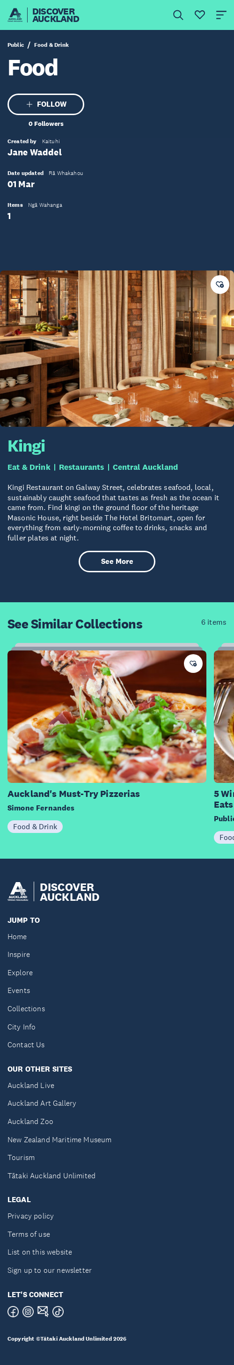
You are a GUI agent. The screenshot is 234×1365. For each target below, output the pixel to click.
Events (18, 990)
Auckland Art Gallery (41, 1103)
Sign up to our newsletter (49, 1270)
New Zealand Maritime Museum (59, 1140)
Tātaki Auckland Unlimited (51, 1176)
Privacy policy (30, 1216)
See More (117, 561)
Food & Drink (51, 45)
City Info (21, 1027)
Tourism (21, 1157)
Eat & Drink (29, 467)
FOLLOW (46, 104)
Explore (20, 973)
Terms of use (28, 1234)
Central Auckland (145, 467)
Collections (26, 1009)
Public (15, 45)
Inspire (18, 954)
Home (17, 937)
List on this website (39, 1252)
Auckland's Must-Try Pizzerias (73, 793)
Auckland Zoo (30, 1121)
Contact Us (26, 1045)
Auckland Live (30, 1085)
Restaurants (81, 467)
